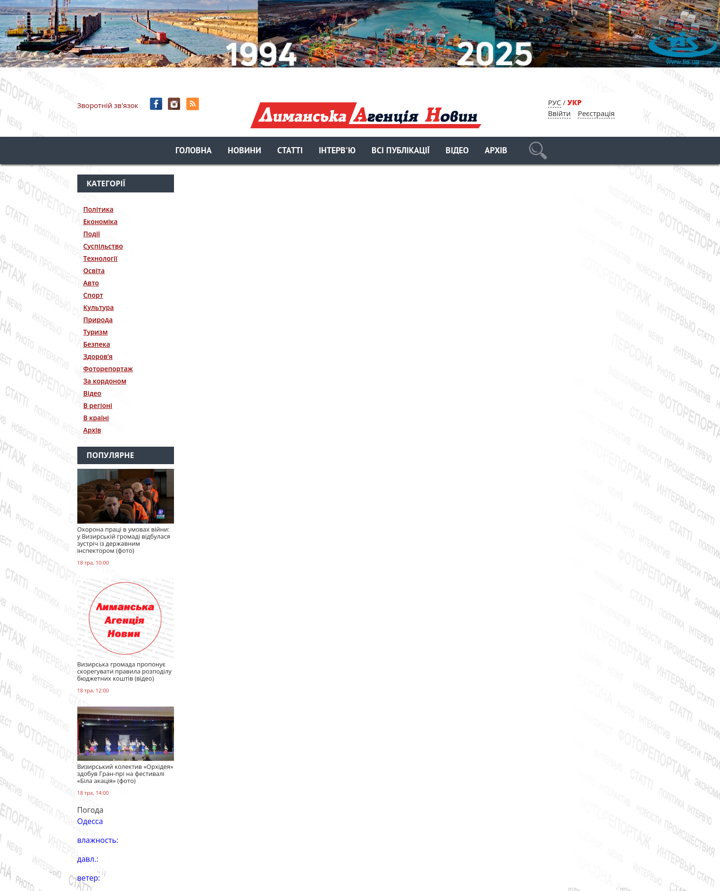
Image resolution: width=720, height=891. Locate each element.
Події (91, 233)
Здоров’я (98, 356)
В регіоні (97, 405)
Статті (290, 151)
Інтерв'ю (337, 151)
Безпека (96, 344)
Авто (91, 282)
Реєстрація (596, 113)
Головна (193, 151)
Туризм (95, 331)
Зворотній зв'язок (108, 105)
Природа (98, 319)
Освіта (94, 270)
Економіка (100, 221)
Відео (457, 151)
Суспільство (103, 245)
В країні (96, 417)
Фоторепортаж (108, 368)
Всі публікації (401, 151)
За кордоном (104, 380)
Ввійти (559, 113)
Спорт (93, 295)
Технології (100, 258)
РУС (554, 102)
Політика (98, 209)
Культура (98, 307)
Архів (496, 151)
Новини (244, 151)
